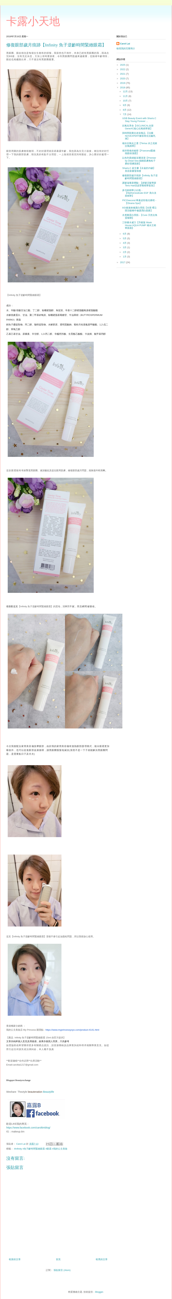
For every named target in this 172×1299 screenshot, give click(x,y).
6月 (125, 233)
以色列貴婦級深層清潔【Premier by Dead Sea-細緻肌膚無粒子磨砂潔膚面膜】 (139, 160)
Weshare (11, 1091)
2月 (125, 252)
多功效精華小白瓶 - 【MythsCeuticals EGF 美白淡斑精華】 (139, 193)
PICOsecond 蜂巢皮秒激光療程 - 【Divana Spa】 (139, 202)
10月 (125, 100)
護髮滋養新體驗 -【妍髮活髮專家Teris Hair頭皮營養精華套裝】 (139, 184)
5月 (125, 238)
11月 (125, 96)
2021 (123, 73)
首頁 (58, 1259)
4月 (125, 243)
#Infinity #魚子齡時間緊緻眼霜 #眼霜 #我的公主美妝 (40, 1148)
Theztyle (22, 1091)
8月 (125, 109)
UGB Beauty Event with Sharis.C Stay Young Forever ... (139, 119)
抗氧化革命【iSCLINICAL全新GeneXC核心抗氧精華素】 (137, 127)
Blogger (99, 1292)
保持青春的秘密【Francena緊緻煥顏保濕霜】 (138, 152)
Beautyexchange (23, 1080)
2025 (123, 64)
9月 (125, 105)
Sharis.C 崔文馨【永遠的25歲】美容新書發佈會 (138, 169)
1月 (125, 256)
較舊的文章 (102, 1259)
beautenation (35, 1091)
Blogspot (10, 1080)
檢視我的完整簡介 (125, 48)
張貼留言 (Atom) (62, 1270)
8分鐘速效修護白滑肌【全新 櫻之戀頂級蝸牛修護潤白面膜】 (139, 209)
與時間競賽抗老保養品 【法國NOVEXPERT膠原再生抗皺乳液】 (139, 136)
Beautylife (48, 1091)
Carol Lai (125, 43)
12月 (125, 91)
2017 (123, 262)
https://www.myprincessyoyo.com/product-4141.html (72, 1029)
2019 (123, 83)
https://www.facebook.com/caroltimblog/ (28, 1127)
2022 (123, 69)
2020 (123, 78)
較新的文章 (15, 1259)
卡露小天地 (33, 21)
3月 (125, 247)
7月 (125, 114)
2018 (123, 87)
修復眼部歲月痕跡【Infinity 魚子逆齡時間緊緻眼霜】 (139, 177)
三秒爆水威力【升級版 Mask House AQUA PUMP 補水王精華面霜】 (139, 225)
